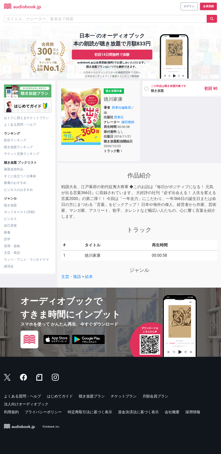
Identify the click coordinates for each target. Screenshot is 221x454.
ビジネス (10, 219)
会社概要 (172, 412)
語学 (7, 239)
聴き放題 (10, 205)
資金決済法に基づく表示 (138, 412)
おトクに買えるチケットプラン (26, 118)
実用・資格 (12, 246)
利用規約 (11, 412)
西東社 (119, 117)
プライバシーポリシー (43, 412)
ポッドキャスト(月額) (19, 212)
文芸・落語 (12, 253)
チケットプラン (124, 396)
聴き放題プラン (92, 396)
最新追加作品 (13, 169)
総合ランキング (15, 140)
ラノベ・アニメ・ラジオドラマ (26, 259)
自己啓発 (10, 225)
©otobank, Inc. (51, 427)
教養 (7, 232)
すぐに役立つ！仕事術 (20, 176)
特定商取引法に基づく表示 (90, 412)
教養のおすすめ (15, 183)
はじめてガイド (60, 396)
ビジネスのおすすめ (18, 190)
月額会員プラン (155, 396)
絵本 (89, 276)
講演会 (9, 266)
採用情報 (192, 412)
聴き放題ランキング (18, 147)
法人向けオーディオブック (26, 404)
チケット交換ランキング (21, 154)
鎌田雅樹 (127, 122)
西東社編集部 (121, 107)
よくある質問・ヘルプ (20, 124)
